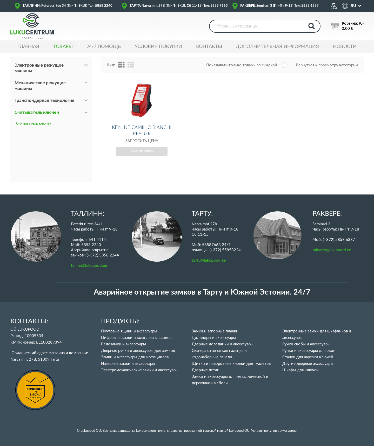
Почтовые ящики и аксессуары (129, 331)
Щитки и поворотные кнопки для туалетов (231, 364)
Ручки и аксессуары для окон (308, 351)
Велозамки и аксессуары (123, 344)
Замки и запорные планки (215, 331)
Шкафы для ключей (300, 370)
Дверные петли (205, 370)
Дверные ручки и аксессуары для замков (138, 351)
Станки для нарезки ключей (307, 357)
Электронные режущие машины (39, 68)
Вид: (111, 65)
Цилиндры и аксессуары (214, 338)
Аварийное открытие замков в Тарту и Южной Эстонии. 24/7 (202, 292)
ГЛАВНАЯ (28, 46)
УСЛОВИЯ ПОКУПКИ (158, 46)
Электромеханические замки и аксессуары (139, 370)
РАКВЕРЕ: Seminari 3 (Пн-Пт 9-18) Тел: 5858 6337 (279, 6)
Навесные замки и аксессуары (128, 364)
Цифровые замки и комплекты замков (136, 338)
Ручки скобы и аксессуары (306, 344)
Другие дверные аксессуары (307, 364)
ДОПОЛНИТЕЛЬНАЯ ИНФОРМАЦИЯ (277, 46)
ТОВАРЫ (63, 46)
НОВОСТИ (345, 46)
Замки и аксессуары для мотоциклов (135, 357)
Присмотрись (142, 159)
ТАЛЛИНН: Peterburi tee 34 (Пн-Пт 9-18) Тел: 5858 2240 (67, 6)
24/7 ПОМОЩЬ (103, 46)
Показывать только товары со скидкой (241, 65)
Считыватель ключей (37, 112)
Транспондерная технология (44, 100)
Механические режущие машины (40, 86)
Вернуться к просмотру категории (327, 65)
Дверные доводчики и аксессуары (222, 344)
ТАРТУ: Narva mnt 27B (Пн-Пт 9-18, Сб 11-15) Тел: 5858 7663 (179, 6)
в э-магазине (287, 431)
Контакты (209, 46)
